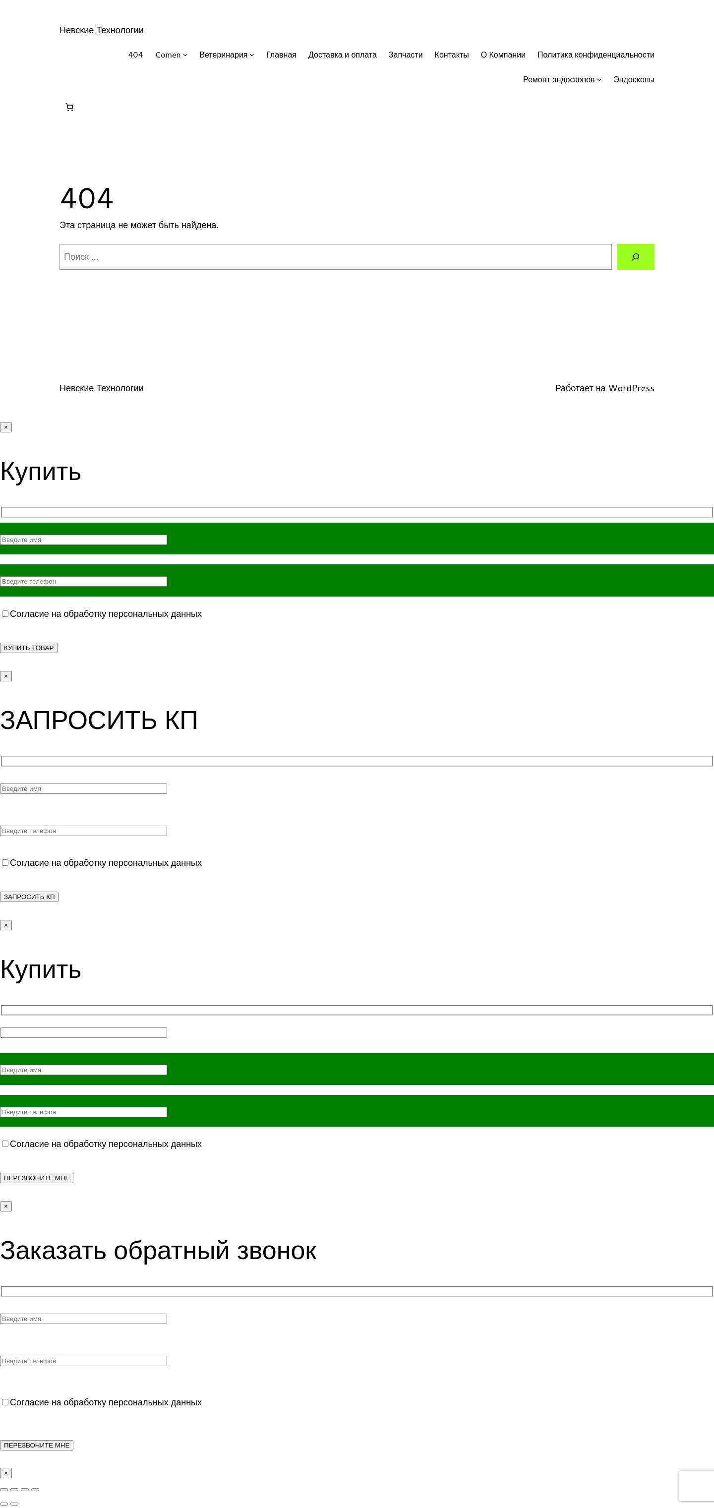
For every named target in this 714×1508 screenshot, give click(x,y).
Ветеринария (223, 54)
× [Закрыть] (6, 427)
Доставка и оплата (342, 54)
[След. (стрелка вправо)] (14, 1504)
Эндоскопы (633, 79)
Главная (281, 54)
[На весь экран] (14, 1489)
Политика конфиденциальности (595, 54)
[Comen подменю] (185, 54)
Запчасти (406, 54)
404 (135, 54)
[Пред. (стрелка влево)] (4, 1504)
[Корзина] (69, 107)
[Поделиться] (25, 1489)
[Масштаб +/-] (4, 1489)
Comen (168, 54)
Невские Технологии (102, 29)
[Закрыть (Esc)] (35, 1489)
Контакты (452, 54)
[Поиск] (635, 257)
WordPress (631, 387)
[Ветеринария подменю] (251, 54)
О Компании (503, 54)
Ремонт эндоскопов (559, 79)
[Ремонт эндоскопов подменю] (599, 79)
